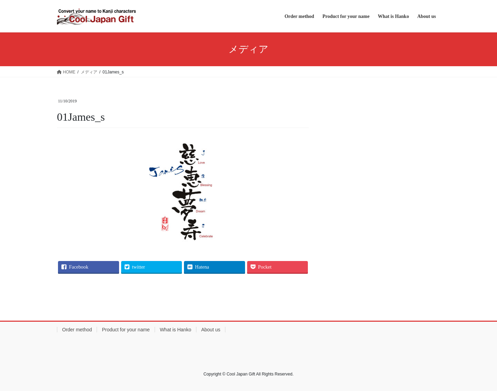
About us (210, 329)
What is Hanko (175, 329)
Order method (77, 329)
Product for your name (126, 329)
